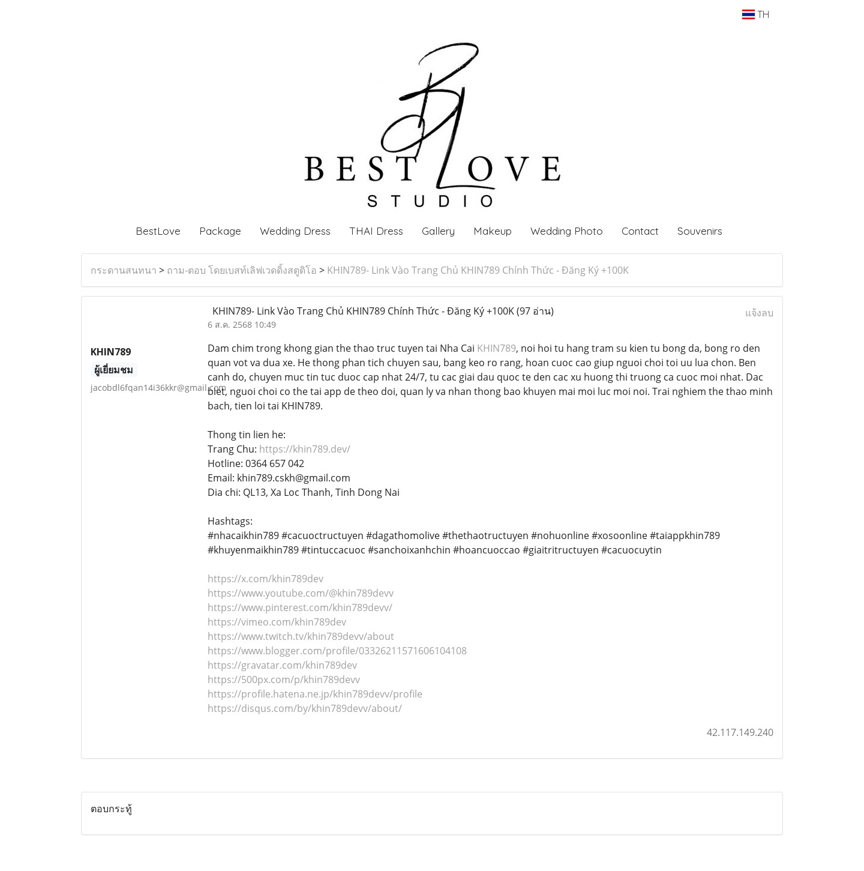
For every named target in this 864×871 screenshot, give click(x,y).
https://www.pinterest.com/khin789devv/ (300, 607)
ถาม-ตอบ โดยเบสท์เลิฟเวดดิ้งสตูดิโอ (242, 270)
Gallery (438, 231)
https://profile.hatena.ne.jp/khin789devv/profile (315, 694)
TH (755, 14)
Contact (640, 231)
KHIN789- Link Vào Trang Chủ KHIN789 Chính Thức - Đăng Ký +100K (478, 270)
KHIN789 (496, 348)
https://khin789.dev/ (304, 449)
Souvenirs (699, 231)
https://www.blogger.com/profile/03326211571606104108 (337, 650)
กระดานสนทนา (124, 270)
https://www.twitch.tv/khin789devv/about (301, 636)
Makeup (492, 231)
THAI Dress (376, 231)
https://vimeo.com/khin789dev (277, 621)
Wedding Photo (566, 231)
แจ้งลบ (759, 312)
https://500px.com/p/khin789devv (284, 679)
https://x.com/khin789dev (265, 578)
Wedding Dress (295, 231)
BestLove (158, 231)
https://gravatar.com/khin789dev (282, 665)
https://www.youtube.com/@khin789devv (301, 593)
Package (220, 231)
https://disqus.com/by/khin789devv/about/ (305, 708)
